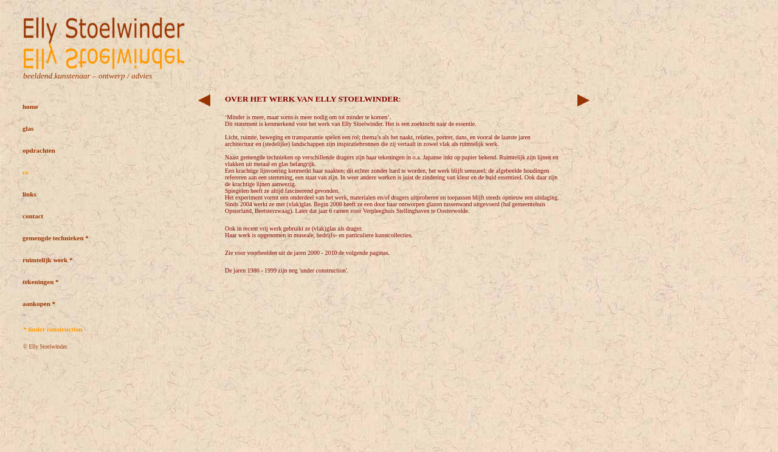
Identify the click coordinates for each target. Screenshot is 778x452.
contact (32, 216)
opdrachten (38, 150)
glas (27, 128)
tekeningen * (40, 281)
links (29, 194)
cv (25, 172)
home (30, 106)
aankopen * (38, 303)
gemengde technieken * (55, 238)
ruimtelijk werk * (47, 259)
